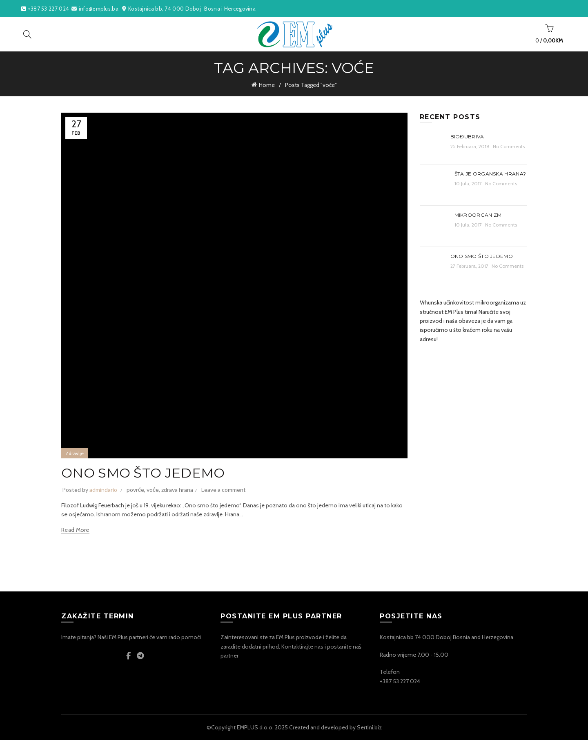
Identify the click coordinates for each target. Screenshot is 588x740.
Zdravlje (74, 453)
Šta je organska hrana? (490, 174)
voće (153, 489)
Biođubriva (467, 136)
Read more (75, 529)
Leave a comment (223, 489)
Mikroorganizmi (478, 215)
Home (267, 85)
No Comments (509, 146)
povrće (135, 489)
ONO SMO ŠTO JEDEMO (143, 473)
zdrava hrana (177, 489)
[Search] (27, 34)
